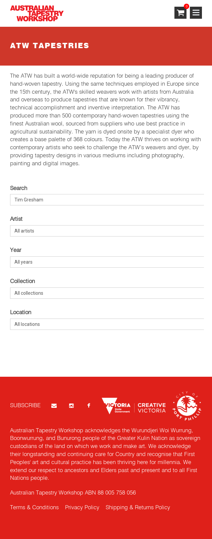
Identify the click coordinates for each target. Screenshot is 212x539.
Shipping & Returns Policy (138, 508)
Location (20, 313)
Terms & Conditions (34, 508)
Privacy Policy (82, 508)
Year (15, 250)
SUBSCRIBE (25, 406)
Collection (22, 281)
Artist (16, 219)
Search (18, 188)
